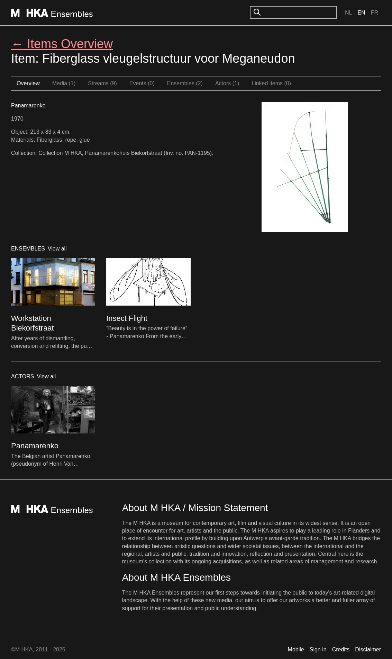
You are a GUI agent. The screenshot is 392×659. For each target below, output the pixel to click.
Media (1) (64, 83)
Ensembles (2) (185, 83)
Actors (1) (227, 83)
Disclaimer (368, 649)
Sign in (318, 649)
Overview (28, 83)
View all (57, 249)
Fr (374, 13)
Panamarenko (28, 105)
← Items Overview (62, 44)
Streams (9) (102, 83)
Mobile (296, 649)
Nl (348, 13)
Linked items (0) (271, 83)
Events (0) (142, 83)
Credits (341, 649)
